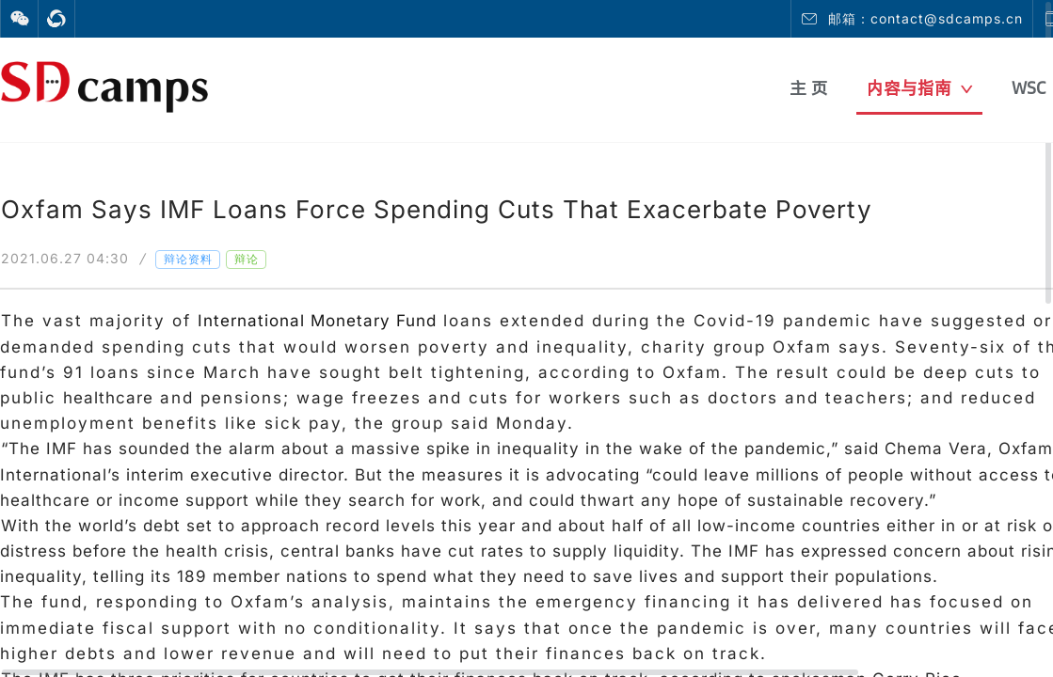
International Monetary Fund (317, 320)
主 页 (809, 88)
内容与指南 (920, 88)
